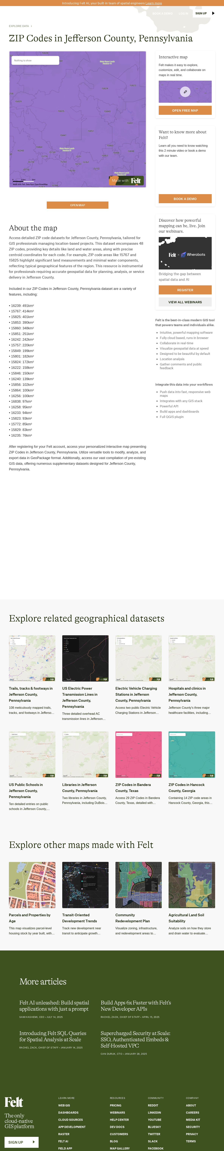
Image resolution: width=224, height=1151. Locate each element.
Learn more (153, 3)
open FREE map (185, 110)
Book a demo (185, 199)
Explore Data (19, 26)
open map (77, 205)
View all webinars (185, 302)
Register (185, 290)
